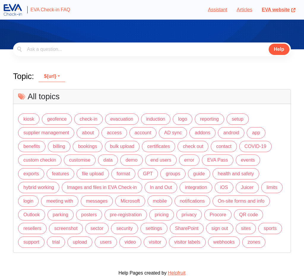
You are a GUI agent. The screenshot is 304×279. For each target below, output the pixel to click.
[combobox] (152, 49)
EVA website (279, 9)
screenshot (65, 228)
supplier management (46, 132)
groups (173, 173)
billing (59, 146)
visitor (155, 242)
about (88, 132)
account (142, 132)
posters (89, 214)
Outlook (31, 214)
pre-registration (126, 214)
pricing (162, 214)
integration (196, 187)
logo (182, 119)
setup (237, 119)
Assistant (217, 9)
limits (272, 187)
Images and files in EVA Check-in (102, 187)
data (108, 160)
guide (199, 173)
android (231, 132)
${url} (50, 76)
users (106, 242)
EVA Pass (217, 160)
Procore (218, 214)
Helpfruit (177, 272)
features (60, 173)
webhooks (224, 242)
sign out (219, 228)
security (124, 228)
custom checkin (39, 160)
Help (279, 49)
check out (193, 146)
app (256, 132)
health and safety (236, 173)
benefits (31, 146)
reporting (209, 119)
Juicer (247, 187)
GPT (148, 173)
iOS (224, 187)
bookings (87, 146)
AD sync (173, 132)
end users (161, 160)
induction (155, 119)
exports (31, 173)
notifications (192, 201)
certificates (158, 146)
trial (56, 242)
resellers (32, 228)
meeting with (59, 201)
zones (254, 242)
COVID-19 (255, 146)
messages (97, 201)
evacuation (121, 119)
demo (131, 160)
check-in (88, 119)
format (123, 173)
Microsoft (130, 201)
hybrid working (38, 187)
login (28, 201)
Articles (244, 9)
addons (202, 132)
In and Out (161, 187)
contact (224, 146)
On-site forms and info (241, 201)
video (130, 242)
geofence (57, 119)
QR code (248, 214)
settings (154, 228)
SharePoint (186, 228)
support (31, 242)
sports (270, 228)
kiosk (28, 119)
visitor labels (187, 242)
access (114, 132)
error (189, 160)
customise (80, 160)
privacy (189, 214)
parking (60, 214)
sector (97, 228)
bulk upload (122, 146)
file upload (93, 173)
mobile (160, 201)
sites (246, 228)
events (248, 160)
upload (80, 242)
